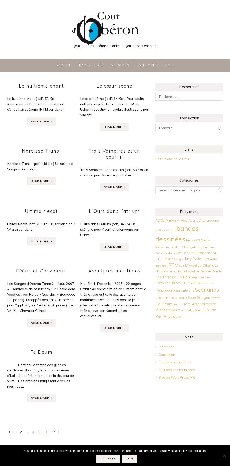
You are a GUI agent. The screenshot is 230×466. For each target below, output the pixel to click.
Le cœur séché (115, 86)
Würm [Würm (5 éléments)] (210, 310)
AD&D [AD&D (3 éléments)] (160, 220)
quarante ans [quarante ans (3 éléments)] (184, 290)
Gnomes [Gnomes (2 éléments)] (169, 259)
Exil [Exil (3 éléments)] (214, 253)
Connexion (167, 354)
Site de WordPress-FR (177, 377)
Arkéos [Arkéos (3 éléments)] (182, 220)
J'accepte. (108, 458)
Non (129, 458)
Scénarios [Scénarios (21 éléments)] (207, 289)
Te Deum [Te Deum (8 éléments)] (164, 303)
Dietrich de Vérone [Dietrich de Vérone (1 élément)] (165, 253)
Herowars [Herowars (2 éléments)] (210, 259)
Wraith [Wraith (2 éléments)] (199, 310)
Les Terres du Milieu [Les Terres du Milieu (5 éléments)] (172, 277)
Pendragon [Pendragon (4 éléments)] (164, 290)
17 (53, 432)
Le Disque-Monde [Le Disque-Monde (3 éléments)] (209, 271)
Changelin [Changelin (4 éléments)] (189, 247)
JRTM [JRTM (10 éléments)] (172, 265)
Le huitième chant (41, 86)
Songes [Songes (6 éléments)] (203, 297)
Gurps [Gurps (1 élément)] (179, 259)
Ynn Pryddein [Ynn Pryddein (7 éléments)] (168, 316)
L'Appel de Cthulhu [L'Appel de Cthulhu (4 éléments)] (199, 265)
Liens (168, 65)
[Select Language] (189, 128)
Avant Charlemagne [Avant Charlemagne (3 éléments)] (203, 220)
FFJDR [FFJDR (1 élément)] (158, 259)
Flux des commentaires (177, 370)
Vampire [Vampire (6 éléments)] (208, 303)
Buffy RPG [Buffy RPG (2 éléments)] (193, 240)
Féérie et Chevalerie (41, 271)
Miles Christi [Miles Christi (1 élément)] (188, 283)
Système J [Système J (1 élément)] (216, 297)
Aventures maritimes (114, 271)
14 (32, 432)
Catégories (147, 65)
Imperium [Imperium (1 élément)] (160, 265)
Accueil (64, 65)
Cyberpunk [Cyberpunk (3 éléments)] (206, 247)
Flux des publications (175, 362)
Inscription (167, 347)
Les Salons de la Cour (172, 159)
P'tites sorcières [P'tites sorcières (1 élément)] (204, 283)
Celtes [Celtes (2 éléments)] (176, 247)
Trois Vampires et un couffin (114, 154)
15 (39, 432)
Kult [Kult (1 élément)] (181, 265)
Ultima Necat (41, 211)
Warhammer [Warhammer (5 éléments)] (166, 310)
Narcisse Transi (41, 151)
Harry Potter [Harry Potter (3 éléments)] (193, 259)
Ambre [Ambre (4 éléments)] (171, 220)
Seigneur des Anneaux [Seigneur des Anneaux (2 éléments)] (171, 297)
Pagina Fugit (91, 65)
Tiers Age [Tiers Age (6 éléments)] (190, 303)
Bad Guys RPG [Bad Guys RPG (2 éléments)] (165, 230)
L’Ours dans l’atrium (114, 211)
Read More (40, 121)
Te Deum (41, 352)
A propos (120, 65)
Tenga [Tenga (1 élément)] (177, 304)
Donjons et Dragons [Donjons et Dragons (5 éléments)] (193, 252)
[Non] (224, 455)
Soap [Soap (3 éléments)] (192, 298)
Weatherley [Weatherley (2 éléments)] (186, 310)
